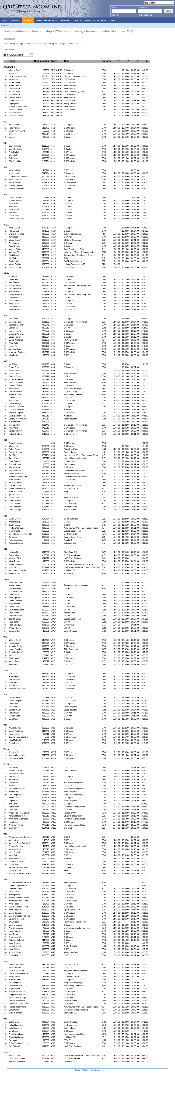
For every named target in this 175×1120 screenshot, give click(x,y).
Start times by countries (53, 44)
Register (115, 15)
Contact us (95, 1070)
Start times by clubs (72, 44)
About (85, 1070)
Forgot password (145, 15)
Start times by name (12, 44)
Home (77, 1070)
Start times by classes (31, 44)
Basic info (5, 25)
